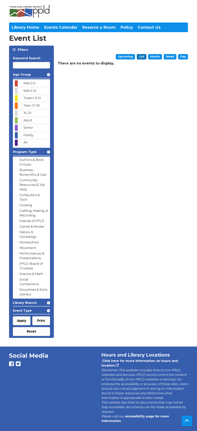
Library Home (25, 27)
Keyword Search (26, 58)
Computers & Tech (29, 197)
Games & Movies (31, 226)
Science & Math (31, 274)
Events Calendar (60, 27)
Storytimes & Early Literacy (33, 292)
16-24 (27, 113)
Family (28, 135)
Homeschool (29, 242)
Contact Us (149, 27)
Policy (126, 27)
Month (155, 56)
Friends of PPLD (31, 221)
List (141, 56)
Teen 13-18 (31, 105)
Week (170, 56)
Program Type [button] (25, 152)
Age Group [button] (22, 74)
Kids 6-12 (29, 91)
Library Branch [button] (25, 303)
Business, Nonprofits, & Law (32, 172)
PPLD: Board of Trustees (31, 266)
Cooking (25, 205)
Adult (27, 120)
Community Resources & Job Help (32, 184)
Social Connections (29, 282)
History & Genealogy (27, 234)
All (25, 142)
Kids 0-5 (29, 83)
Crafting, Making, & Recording (33, 213)
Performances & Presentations (31, 256)
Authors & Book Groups (31, 162)
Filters (22, 50)
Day (183, 56)
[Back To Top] (187, 421)
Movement (27, 248)
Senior (28, 127)
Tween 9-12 (32, 98)
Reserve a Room (99, 27)
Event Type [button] (22, 310)
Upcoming (125, 56)
